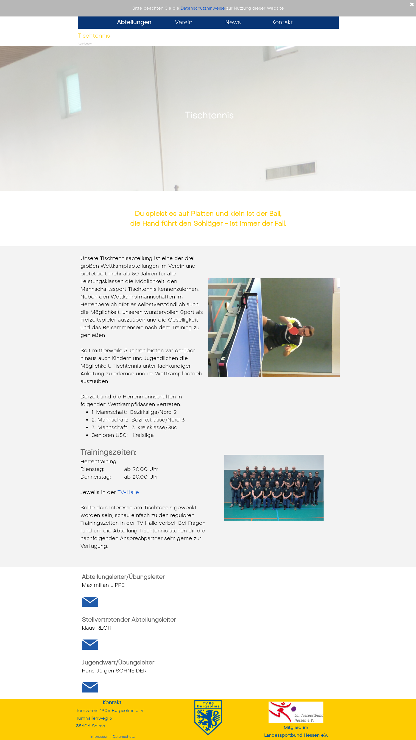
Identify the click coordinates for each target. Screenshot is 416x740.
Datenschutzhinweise (203, 8)
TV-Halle (128, 492)
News (233, 22)
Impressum (100, 736)
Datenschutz (124, 736)
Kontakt (282, 22)
